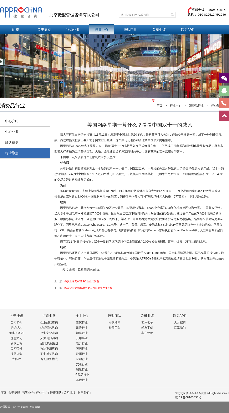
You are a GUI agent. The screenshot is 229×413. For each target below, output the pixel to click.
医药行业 (82, 348)
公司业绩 (159, 29)
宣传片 (16, 359)
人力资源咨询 (49, 338)
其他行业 (82, 380)
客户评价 (147, 333)
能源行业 (82, 353)
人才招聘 (180, 322)
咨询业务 (73, 29)
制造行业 (82, 369)
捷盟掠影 (16, 353)
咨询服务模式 (49, 359)
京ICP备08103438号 (188, 397)
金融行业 (82, 359)
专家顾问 (114, 322)
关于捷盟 (44, 29)
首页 (157, 105)
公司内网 (35, 407)
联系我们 (187, 29)
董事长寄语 (16, 333)
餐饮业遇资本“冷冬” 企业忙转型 (81, 281)
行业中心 (101, 29)
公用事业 (82, 338)
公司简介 (16, 322)
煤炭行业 (82, 327)
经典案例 (147, 327)
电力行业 (82, 343)
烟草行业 (82, 333)
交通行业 (82, 364)
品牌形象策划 (49, 343)
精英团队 (114, 327)
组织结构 (16, 327)
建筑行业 (82, 322)
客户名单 (147, 322)
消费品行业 (82, 374)
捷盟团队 (130, 29)
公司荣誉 (16, 348)
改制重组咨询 (49, 348)
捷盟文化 (16, 338)
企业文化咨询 (49, 333)
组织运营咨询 (49, 327)
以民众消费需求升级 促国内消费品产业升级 (88, 287)
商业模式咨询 (49, 353)
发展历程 (16, 343)
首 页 (15, 29)
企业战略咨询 (49, 322)
